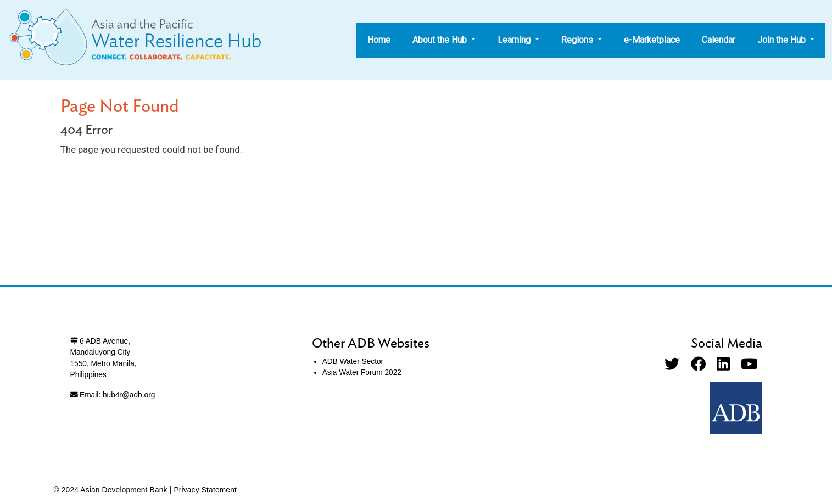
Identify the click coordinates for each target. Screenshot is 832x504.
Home (378, 40)
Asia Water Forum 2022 (361, 372)
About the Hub (440, 40)
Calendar (718, 40)
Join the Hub (782, 40)
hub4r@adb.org (129, 395)
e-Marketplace (652, 40)
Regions (578, 40)
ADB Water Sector (352, 361)
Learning (515, 40)
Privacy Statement (205, 490)
